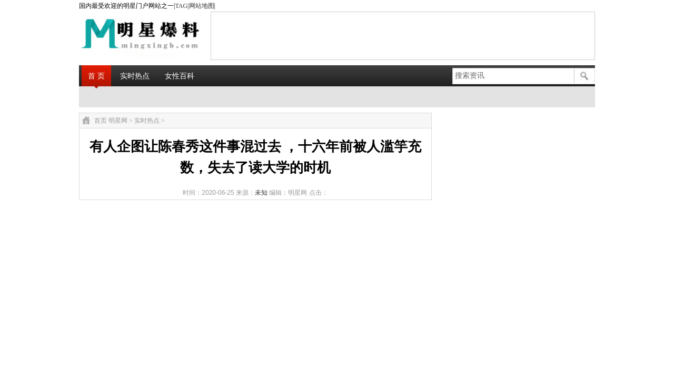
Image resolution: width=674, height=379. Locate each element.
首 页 (96, 76)
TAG (181, 5)
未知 (261, 192)
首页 (100, 120)
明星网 (117, 120)
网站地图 (201, 5)
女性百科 (179, 76)
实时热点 (135, 76)
